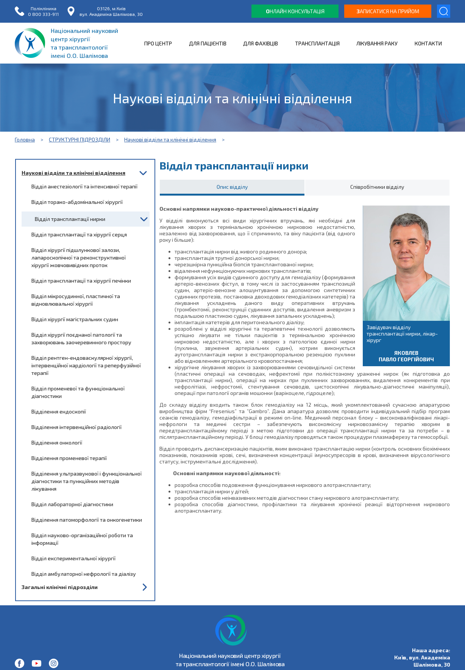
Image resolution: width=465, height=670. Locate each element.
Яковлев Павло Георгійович (406, 356)
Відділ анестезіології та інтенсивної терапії (84, 186)
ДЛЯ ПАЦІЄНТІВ (207, 43)
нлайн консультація (295, 11)
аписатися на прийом (388, 11)
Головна (25, 139)
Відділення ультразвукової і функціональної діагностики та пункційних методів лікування (86, 481)
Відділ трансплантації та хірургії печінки (81, 280)
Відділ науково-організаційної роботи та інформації (82, 539)
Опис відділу (232, 186)
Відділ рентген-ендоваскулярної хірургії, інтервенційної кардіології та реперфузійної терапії (86, 365)
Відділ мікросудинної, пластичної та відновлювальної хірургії (75, 300)
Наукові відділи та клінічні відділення (170, 139)
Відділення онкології (56, 442)
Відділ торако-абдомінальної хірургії (77, 202)
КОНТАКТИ (428, 43)
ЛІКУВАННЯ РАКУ (377, 43)
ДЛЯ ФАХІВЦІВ (260, 43)
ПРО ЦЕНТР (158, 43)
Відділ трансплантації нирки (70, 219)
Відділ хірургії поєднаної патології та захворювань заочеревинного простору (81, 338)
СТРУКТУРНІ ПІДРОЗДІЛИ (79, 139)
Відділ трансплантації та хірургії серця (79, 234)
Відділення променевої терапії (69, 458)
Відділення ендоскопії (58, 411)
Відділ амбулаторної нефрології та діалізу (83, 574)
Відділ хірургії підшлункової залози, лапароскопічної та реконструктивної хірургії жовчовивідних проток (78, 257)
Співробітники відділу (377, 186)
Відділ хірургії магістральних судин (74, 319)
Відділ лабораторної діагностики (72, 504)
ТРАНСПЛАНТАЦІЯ (317, 43)
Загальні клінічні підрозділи (60, 587)
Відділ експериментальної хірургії (73, 558)
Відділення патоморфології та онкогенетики (86, 519)
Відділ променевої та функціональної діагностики (78, 392)
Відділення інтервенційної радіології (76, 427)
